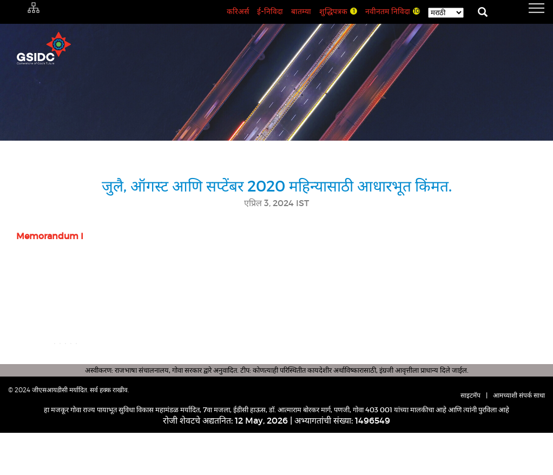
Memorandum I (49, 235)
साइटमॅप (470, 437)
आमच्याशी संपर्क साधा (519, 437)
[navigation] (523, 8)
